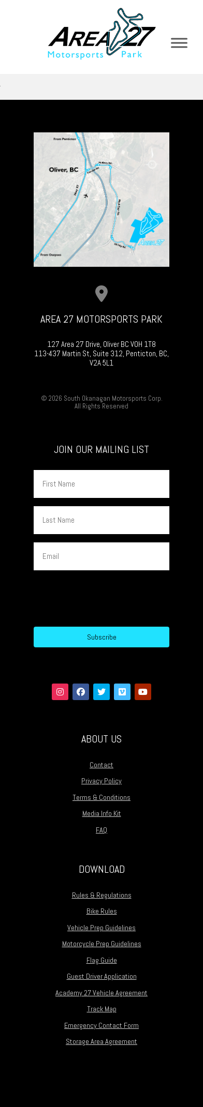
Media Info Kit (101, 813)
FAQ (101, 830)
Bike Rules (101, 911)
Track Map (102, 1008)
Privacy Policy (101, 780)
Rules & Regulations (102, 895)
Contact (101, 764)
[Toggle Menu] (179, 43)
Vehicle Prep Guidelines (101, 927)
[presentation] (112, 599)
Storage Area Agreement (101, 1041)
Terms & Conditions (101, 797)
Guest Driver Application (102, 976)
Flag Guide (101, 960)
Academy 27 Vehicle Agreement (101, 992)
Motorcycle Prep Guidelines (101, 943)
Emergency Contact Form (101, 1025)
